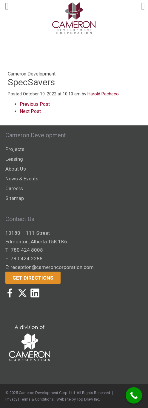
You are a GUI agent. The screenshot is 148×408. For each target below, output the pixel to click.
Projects (14, 149)
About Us (15, 169)
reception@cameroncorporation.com (52, 267)
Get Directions (33, 278)
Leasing (14, 159)
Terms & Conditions (37, 399)
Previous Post (35, 104)
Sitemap (14, 198)
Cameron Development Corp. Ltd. (47, 392)
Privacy (11, 399)
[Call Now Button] (134, 395)
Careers (14, 188)
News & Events (21, 179)
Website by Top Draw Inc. (78, 399)
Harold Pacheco (103, 94)
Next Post (30, 111)
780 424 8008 (27, 250)
